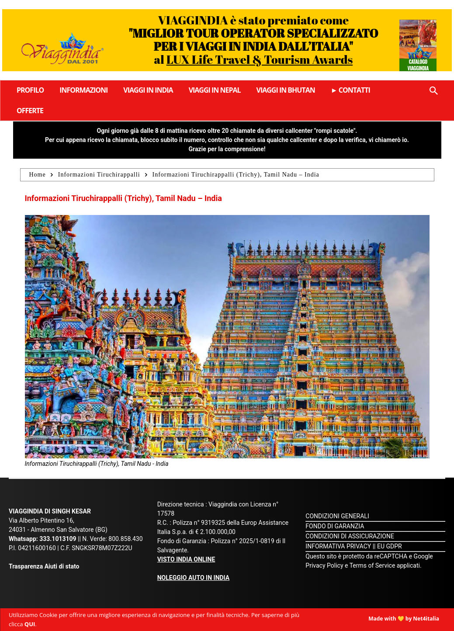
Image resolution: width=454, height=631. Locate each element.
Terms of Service (372, 565)
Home (37, 174)
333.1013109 (57, 538)
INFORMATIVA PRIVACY (338, 546)
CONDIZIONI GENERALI (337, 516)
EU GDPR (389, 546)
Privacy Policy (325, 565)
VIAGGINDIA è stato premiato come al (253, 39)
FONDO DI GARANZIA (334, 526)
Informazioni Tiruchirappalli (99, 174)
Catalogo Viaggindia (418, 64)
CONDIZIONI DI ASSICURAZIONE (349, 536)
